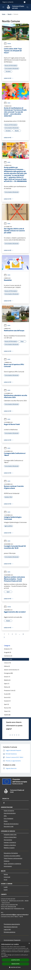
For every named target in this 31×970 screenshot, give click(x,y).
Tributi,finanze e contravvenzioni (13, 858)
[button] (15, 967)
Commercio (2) (8, 656)
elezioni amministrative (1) (11, 670)
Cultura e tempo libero (10, 837)
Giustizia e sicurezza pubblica (12, 856)
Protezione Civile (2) (9, 690)
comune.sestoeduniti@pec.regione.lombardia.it (14, 915)
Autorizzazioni (8, 866)
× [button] (29, 943)
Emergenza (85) (8, 673)
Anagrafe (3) (7, 652)
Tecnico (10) (7, 708)
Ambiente (6, 861)
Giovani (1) (7, 677)
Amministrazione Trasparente (12, 940)
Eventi (5, 890)
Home (3, 14)
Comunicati (7, 877)
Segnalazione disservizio (10, 927)
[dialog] (15, 956)
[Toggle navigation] (3, 7)
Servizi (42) (7, 697)
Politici (6, 821)
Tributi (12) (7, 711)
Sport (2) (6, 704)
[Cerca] (28, 7)
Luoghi (6, 887)
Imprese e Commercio (10, 842)
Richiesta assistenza (9, 932)
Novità (9, 14)
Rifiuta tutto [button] (15, 964)
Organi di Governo (9, 811)
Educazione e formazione (11, 853)
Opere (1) (6, 684)
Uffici (5, 816)
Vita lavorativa (8, 840)
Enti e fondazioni (8, 818)
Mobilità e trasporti (9, 848)
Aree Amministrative (10, 813)
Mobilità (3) (7, 680)
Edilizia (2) (7, 666)
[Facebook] (4, 803)
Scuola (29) (7, 694)
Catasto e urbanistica (10, 845)
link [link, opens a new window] (7, 956)
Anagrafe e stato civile (10, 834)
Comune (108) (8, 659)
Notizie (7, 43)
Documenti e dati (8, 826)
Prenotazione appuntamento (12, 924)
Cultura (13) (7, 663)
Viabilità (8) (7, 715)
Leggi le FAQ (7, 929)
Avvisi (7, 103)
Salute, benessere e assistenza (12, 864)
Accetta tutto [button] (15, 960)
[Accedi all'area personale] (24, 2)
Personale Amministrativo (11, 824)
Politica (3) (7, 687)
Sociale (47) (7, 701)
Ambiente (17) (8, 649)
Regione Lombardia (7, 2)
